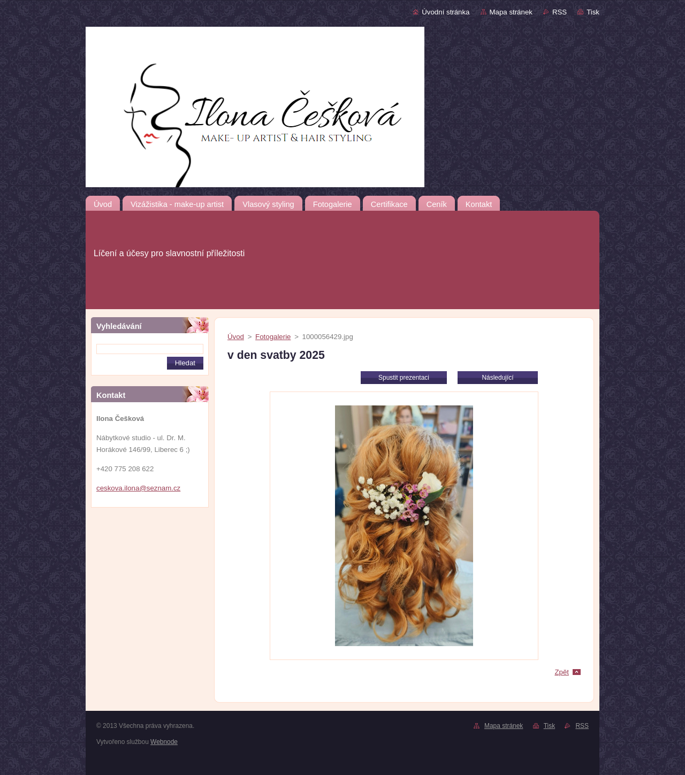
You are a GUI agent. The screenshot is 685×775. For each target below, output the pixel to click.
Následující (497, 377)
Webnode (164, 742)
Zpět (561, 672)
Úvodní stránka (445, 12)
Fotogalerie (273, 337)
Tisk (593, 12)
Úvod (235, 337)
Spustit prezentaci (403, 377)
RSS (559, 12)
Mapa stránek (511, 12)
